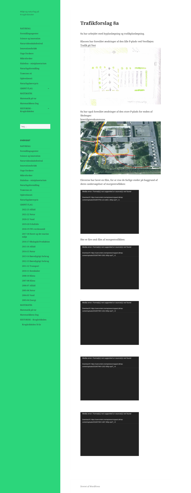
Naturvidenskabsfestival (31, 43)
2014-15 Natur (28, 251)
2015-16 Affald (28, 246)
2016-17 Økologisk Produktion (36, 241)
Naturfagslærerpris (29, 83)
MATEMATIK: (26, 93)
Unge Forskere (26, 53)
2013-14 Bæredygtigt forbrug (35, 256)
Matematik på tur (28, 98)
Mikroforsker (26, 58)
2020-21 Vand (28, 219)
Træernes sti (26, 73)
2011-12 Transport (30, 266)
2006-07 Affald (28, 285)
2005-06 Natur (28, 290)
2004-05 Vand (28, 295)
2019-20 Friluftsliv (30, 224)
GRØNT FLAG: (26, 88)
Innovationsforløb (28, 48)
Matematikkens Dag (29, 103)
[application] (109, 212)
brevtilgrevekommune (92, 119)
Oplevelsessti (26, 78)
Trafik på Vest (88, 45)
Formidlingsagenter (29, 33)
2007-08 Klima (28, 280)
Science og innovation (30, 38)
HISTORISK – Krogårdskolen (27, 110)
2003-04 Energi (29, 300)
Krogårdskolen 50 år (31, 324)
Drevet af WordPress (90, 486)
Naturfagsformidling (29, 68)
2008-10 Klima (28, 275)
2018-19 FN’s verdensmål (33, 229)
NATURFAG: (25, 28)
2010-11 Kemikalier (31, 271)
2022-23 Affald (28, 209)
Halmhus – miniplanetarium (33, 63)
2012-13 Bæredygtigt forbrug (35, 261)
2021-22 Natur (28, 214)
